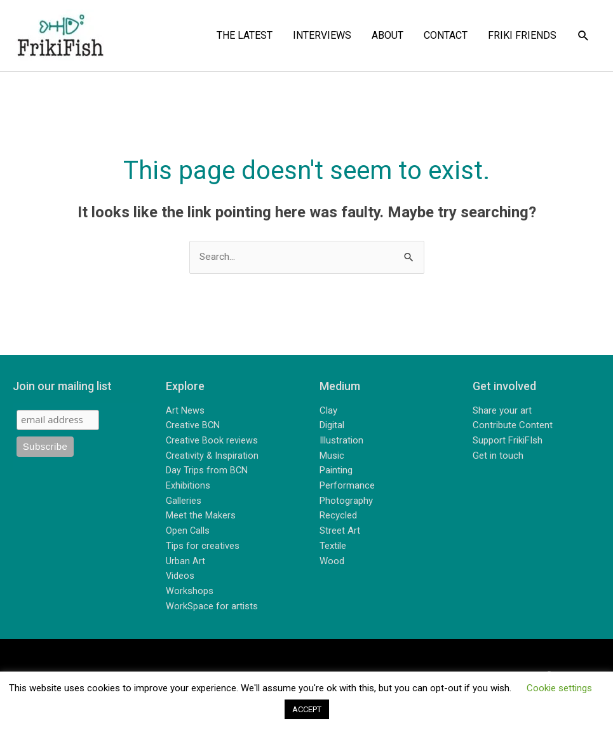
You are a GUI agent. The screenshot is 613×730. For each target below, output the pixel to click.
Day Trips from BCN (207, 471)
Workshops (189, 591)
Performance (347, 486)
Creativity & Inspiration (213, 456)
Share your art (502, 411)
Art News (185, 411)
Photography (346, 501)
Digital (332, 426)
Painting (336, 471)
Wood (332, 561)
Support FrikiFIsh (507, 441)
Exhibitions (188, 486)
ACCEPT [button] (306, 709)
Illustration (341, 441)
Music (332, 456)
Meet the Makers (201, 516)
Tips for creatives (202, 546)
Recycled (338, 516)
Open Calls (188, 531)
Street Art (340, 531)
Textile (333, 546)
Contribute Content (513, 426)
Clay (328, 411)
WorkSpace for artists (212, 606)
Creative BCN (193, 426)
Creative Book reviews (212, 441)
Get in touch (498, 456)
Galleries (183, 501)
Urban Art (185, 561)
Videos (180, 576)
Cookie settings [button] (559, 688)
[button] (583, 36)
